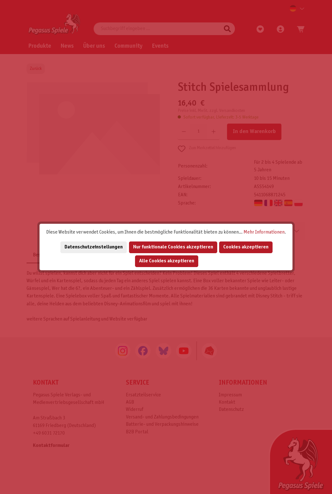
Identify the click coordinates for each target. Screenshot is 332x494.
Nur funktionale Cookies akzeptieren (173, 247)
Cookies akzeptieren (245, 247)
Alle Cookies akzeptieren (166, 261)
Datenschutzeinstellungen (94, 247)
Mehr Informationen (264, 232)
